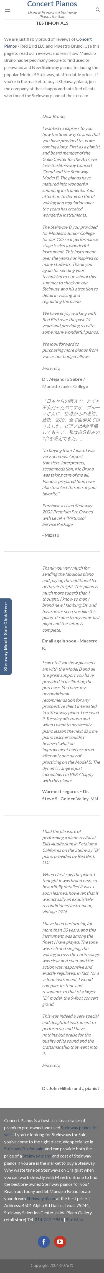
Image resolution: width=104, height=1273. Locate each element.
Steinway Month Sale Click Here (5, 636)
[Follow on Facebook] (44, 1242)
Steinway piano (37, 1155)
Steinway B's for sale (23, 1148)
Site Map (74, 1219)
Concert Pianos (52, 3)
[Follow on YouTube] (60, 1242)
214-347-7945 (49, 1219)
